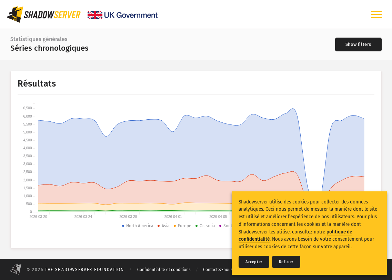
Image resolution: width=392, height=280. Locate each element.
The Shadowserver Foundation (84, 269)
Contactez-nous (218, 269)
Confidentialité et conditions (164, 269)
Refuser (286, 262)
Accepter (253, 262)
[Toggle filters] (358, 44)
